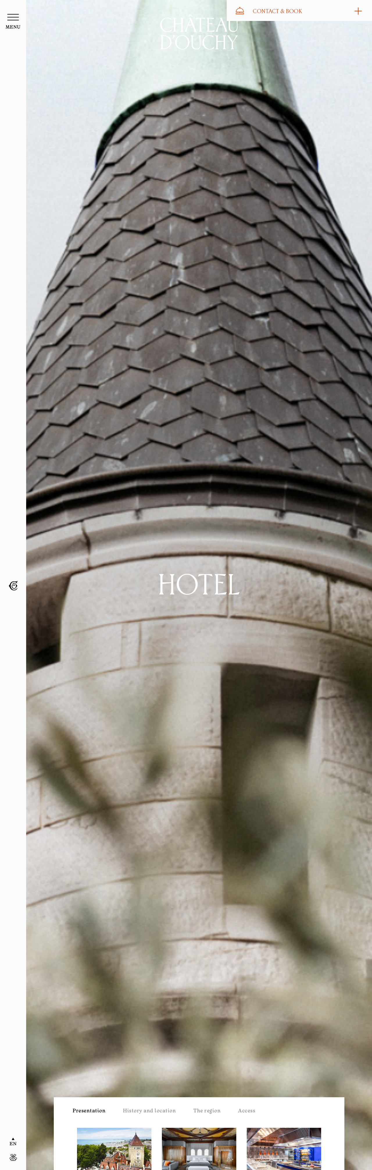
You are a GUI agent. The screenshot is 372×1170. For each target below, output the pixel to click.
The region (207, 1111)
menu (13, 27)
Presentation (89, 1111)
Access (246, 1111)
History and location (149, 1111)
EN (13, 1144)
